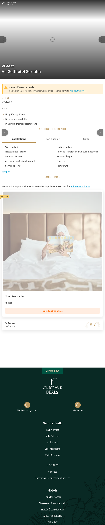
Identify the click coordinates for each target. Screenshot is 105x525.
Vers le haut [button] (52, 370)
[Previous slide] (3, 39)
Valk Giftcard (52, 436)
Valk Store (52, 442)
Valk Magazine (52, 448)
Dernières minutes (52, 516)
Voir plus (6, 171)
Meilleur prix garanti (27, 407)
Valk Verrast (78, 407)
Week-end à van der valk (52, 503)
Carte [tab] (86, 139)
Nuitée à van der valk (52, 509)
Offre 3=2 (53, 522)
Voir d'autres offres (78, 90)
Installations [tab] (18, 139)
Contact (52, 471)
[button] (5, 132)
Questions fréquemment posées (52, 478)
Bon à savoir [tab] (52, 139)
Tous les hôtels (52, 497)
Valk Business (52, 455)
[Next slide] (102, 39)
